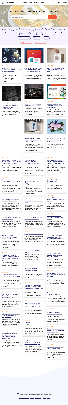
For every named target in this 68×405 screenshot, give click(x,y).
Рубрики (36, 2)
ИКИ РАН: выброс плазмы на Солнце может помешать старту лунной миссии (33, 140)
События (23, 33)
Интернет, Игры (59, 29)
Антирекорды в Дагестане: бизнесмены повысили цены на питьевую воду (55, 105)
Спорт (31, 33)
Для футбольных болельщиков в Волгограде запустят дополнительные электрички (56, 181)
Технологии (48, 33)
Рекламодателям (46, 398)
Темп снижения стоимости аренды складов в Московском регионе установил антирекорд (56, 330)
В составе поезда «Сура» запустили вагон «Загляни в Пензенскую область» (54, 255)
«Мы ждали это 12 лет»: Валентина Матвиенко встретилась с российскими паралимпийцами (32, 162)
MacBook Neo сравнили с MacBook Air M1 (34, 201)
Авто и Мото (7, 29)
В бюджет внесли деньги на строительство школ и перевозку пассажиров (56, 275)
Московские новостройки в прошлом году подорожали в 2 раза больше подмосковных (55, 312)
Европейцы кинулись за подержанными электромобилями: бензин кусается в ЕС (11, 69)
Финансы (58, 33)
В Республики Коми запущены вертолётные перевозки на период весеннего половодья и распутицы (34, 287)
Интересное (37, 37)
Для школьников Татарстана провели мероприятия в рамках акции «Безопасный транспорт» (55, 162)
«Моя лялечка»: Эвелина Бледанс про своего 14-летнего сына (11, 200)
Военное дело (26, 29)
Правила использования (24, 398)
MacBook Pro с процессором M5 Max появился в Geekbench (33, 218)
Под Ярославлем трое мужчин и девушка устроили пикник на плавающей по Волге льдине (33, 342)
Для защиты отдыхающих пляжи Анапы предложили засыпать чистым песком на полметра (33, 69)
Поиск (57, 2)
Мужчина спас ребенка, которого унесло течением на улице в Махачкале (56, 140)
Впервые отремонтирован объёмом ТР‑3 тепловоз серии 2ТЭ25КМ (55, 217)
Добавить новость (40, 42)
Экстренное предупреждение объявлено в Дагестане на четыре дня (11, 181)
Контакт (42, 2)
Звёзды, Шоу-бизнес (24, 37)
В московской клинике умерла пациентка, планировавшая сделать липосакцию (10, 237)
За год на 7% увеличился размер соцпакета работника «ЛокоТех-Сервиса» (56, 199)
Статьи (46, 37)
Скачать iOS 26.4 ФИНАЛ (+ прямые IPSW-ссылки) (32, 269)
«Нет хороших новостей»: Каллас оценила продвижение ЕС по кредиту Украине (11, 315)
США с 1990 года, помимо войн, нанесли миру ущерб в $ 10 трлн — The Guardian (11, 107)
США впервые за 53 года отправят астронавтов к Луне (11, 218)
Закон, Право (38, 29)
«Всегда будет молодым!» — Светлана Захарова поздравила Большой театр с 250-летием (11, 256)
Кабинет (64, 2)
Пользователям (38, 398)
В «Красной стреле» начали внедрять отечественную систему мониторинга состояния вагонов (56, 237)
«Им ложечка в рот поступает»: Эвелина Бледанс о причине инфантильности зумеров (10, 296)
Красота (48, 29)
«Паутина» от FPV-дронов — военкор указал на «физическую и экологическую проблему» (11, 162)
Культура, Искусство (11, 33)
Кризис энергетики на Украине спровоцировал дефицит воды (33, 104)
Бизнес (16, 29)
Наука (39, 33)
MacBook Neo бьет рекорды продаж (32, 251)
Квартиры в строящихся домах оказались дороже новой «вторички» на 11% (55, 348)
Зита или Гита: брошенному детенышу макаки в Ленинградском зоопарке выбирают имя (9, 336)
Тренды (31, 2)
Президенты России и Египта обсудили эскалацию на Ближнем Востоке (34, 183)
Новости (25, 2)
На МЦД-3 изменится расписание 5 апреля (34, 323)
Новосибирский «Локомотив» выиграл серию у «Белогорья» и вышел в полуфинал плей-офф (33, 305)
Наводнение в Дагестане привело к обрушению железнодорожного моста (56, 69)
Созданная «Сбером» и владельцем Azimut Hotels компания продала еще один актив (56, 294)
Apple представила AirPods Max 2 (34, 234)
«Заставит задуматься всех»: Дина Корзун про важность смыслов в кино (11, 276)
